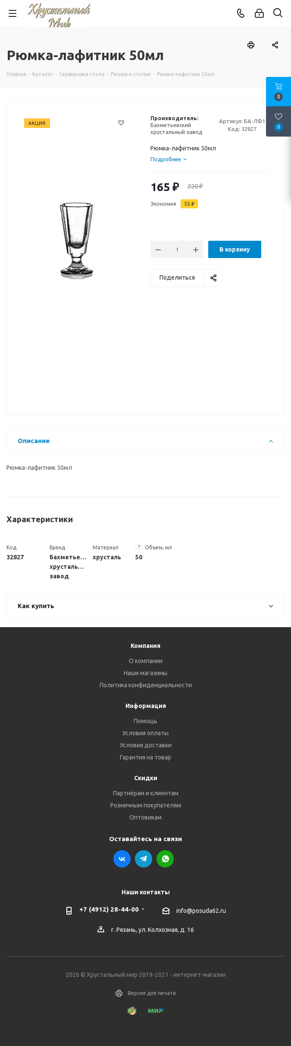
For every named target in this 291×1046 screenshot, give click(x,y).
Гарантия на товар (145, 757)
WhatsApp (165, 858)
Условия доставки (146, 745)
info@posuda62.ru (201, 910)
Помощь (145, 721)
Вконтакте (122, 858)
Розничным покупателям (145, 805)
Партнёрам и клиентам (145, 793)
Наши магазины (145, 673)
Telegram (143, 858)
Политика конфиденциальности (146, 685)
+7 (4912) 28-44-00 (109, 909)
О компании (146, 660)
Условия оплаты (145, 733)
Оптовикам (145, 817)
